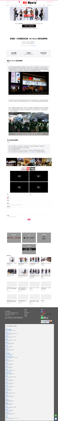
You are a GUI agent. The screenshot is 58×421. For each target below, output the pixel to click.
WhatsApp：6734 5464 (8, 374)
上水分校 (7, 385)
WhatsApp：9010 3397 (8, 358)
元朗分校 (7, 382)
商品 (12, 5)
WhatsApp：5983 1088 (8, 337)
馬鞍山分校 (7, 359)
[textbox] (29, 201)
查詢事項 (8, 203)
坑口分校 (7, 369)
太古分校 (7, 406)
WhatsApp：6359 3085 (8, 347)
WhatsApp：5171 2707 (8, 361)
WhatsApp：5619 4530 (8, 331)
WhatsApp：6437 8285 (8, 355)
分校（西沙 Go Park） (11, 356)
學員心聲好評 (16, 5)
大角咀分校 (7, 348)
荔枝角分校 (7, 342)
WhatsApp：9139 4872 (8, 377)
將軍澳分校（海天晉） (8, 372)
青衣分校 (7, 395)
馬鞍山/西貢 (7, 356)
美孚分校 (7, 345)
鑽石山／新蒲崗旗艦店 (8, 329)
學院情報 (31, 5)
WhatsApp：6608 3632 (8, 390)
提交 (29, 219)
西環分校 (7, 409)
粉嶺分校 (7, 388)
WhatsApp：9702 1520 (8, 371)
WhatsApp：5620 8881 (8, 384)
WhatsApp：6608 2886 (8, 387)
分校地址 (40, 5)
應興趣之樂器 (8, 206)
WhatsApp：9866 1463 (8, 334)
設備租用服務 (26, 5)
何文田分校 (7, 332)
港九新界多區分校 (29, 28)
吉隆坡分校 (7, 417)
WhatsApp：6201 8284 (8, 411)
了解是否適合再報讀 (34, 28)
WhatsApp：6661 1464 (8, 350)
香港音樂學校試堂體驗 (23, 28)
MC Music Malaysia (32, 151)
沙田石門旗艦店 (8, 353)
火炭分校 (7, 366)
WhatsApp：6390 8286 (8, 401)
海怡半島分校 (7, 412)
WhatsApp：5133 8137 (8, 414)
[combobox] (29, 201)
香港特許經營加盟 (49, 5)
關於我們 (7, 5)
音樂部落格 (44, 5)
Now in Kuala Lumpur (33, 45)
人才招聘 (35, 5)
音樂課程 (20, 5)
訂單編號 (8, 215)
